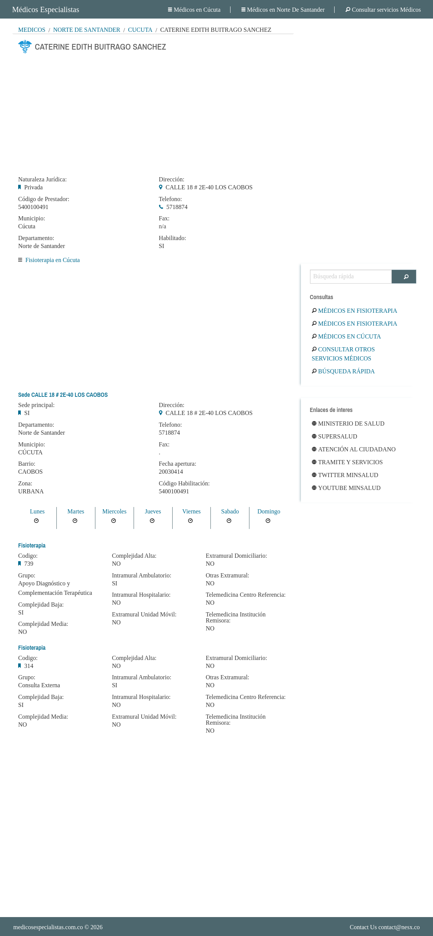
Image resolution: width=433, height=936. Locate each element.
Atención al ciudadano (354, 449)
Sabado (230, 511)
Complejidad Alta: (134, 556)
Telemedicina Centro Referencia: (245, 595)
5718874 (177, 207)
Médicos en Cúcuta (194, 9)
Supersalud (334, 436)
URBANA (31, 491)
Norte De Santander (86, 30)
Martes (75, 511)
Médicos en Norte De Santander (283, 9)
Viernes (191, 511)
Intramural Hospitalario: (141, 595)
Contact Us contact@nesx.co (385, 927)
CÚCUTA (30, 452)
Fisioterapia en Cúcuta (52, 260)
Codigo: (28, 556)
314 (28, 666)
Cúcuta (140, 30)
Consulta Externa (39, 685)
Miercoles (114, 511)
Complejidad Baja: (41, 605)
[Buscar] (404, 277)
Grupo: (26, 576)
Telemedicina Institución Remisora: (235, 618)
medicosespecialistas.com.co (48, 927)
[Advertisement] (153, 112)
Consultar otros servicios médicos (343, 354)
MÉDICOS (31, 30)
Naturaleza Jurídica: (42, 179)
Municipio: (31, 218)
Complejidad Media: (43, 624)
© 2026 (58, 927)
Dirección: (172, 179)
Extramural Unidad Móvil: (144, 615)
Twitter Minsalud (345, 475)
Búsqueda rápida (343, 371)
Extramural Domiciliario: (236, 556)
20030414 (171, 471)
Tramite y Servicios (347, 462)
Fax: (164, 218)
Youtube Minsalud (346, 488)
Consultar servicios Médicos (383, 9)
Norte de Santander (41, 246)
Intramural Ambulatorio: (141, 576)
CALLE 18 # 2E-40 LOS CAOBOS (209, 187)
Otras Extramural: (227, 576)
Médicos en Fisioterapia (354, 310)
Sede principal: (36, 405)
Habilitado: (172, 238)
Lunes (37, 511)
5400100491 (33, 207)
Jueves (153, 511)
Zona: (25, 483)
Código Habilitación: (184, 483)
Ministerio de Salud (348, 423)
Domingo (268, 511)
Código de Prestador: (43, 199)
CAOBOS (30, 471)
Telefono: (170, 199)
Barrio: (26, 464)
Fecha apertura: (177, 464)
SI (161, 246)
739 (28, 563)
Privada (33, 187)
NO (22, 632)
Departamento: (36, 238)
